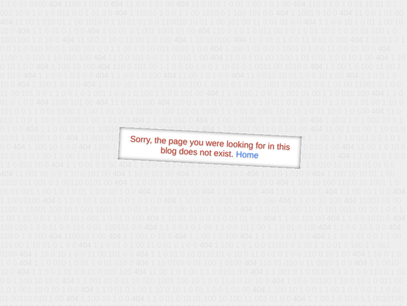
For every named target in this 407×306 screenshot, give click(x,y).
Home (247, 154)
